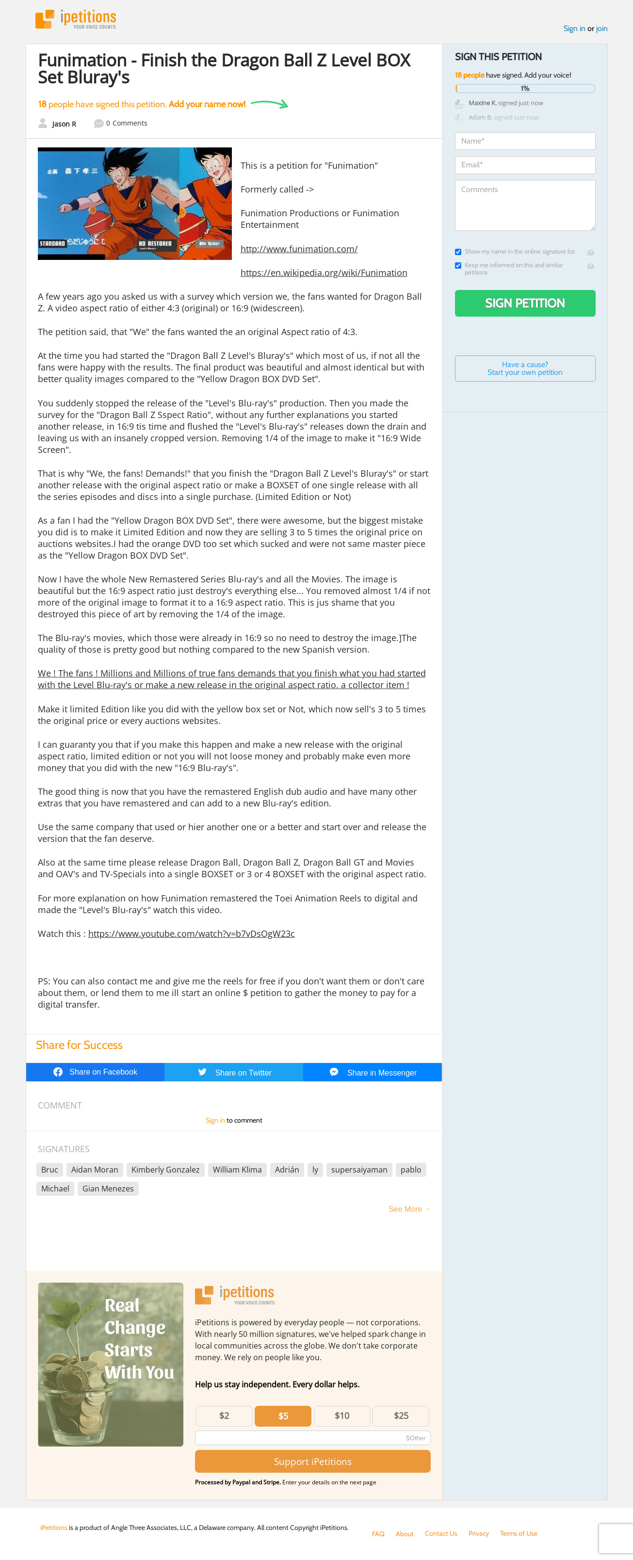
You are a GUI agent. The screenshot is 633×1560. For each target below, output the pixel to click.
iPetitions (75, 19)
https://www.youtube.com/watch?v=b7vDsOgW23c (191, 933)
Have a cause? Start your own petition (525, 368)
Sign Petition (525, 303)
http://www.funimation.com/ (299, 249)
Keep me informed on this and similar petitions (509, 268)
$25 (401, 1415)
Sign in (574, 28)
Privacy (479, 1533)
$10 (342, 1415)
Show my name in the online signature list (515, 251)
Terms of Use (518, 1533)
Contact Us (441, 1533)
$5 (283, 1416)
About (405, 1533)
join (602, 28)
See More (405, 1209)
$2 (224, 1415)
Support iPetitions (313, 1461)
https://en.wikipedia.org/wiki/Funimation (324, 272)
